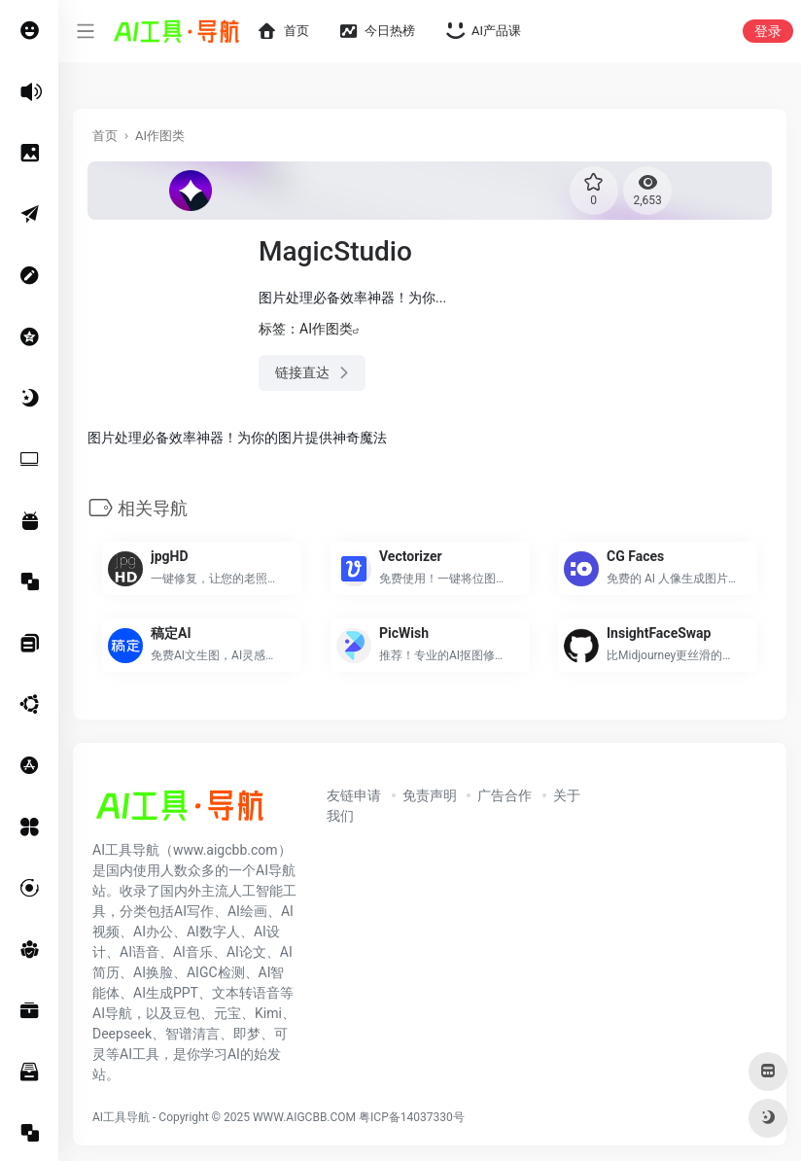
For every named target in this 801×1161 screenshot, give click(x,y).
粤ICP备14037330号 (412, 1117)
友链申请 (354, 795)
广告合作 (504, 795)
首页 (105, 135)
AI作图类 (160, 135)
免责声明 (429, 795)
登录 (768, 31)
